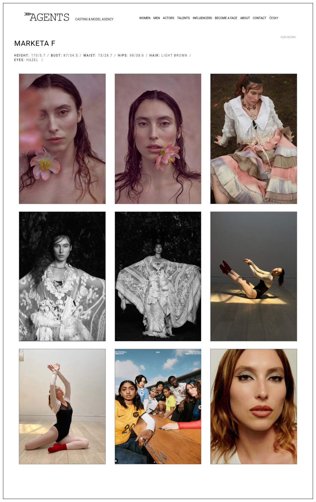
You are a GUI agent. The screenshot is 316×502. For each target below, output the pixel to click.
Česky (273, 18)
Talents (183, 18)
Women (144, 18)
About (245, 18)
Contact (259, 18)
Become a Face (226, 18)
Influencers (202, 18)
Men (156, 18)
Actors (168, 18)
